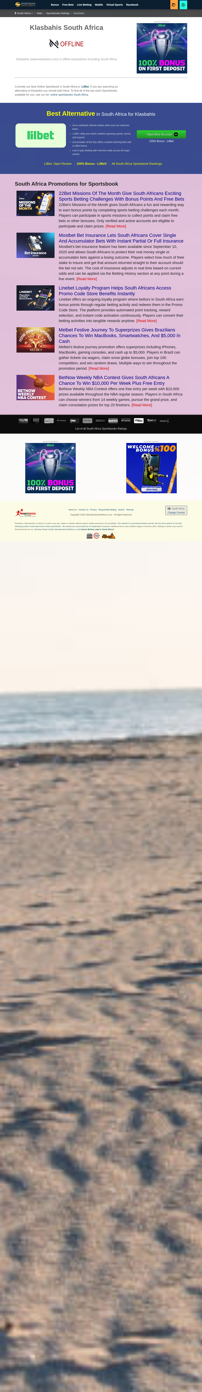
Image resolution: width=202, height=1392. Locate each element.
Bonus (55, 4)
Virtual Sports (114, 4)
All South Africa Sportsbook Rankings (137, 169)
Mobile (99, 4)
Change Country (176, 512)
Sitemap (129, 510)
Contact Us (83, 510)
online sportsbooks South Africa (69, 94)
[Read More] (116, 226)
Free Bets (68, 4)
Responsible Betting (107, 510)
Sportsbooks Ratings (58, 13)
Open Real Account (165, 134)
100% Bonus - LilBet (167, 140)
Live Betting (84, 4)
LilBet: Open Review (58, 169)
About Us (73, 510)
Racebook (132, 4)
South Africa (24, 13)
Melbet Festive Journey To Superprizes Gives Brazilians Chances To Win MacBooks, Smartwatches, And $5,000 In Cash (119, 335)
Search (121, 510)
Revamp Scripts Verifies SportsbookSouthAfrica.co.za (57, 529)
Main (39, 13)
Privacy (93, 510)
